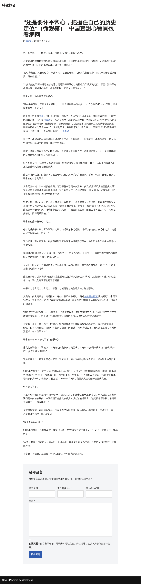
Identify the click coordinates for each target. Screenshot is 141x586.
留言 (32, 503)
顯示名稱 (34, 491)
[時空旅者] (9, 5)
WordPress (27, 582)
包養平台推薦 (91, 298)
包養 (41, 116)
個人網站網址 (92, 491)
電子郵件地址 (64, 491)
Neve (4, 582)
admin (28, 41)
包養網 (47, 120)
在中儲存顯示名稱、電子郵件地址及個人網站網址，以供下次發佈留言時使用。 (69, 548)
